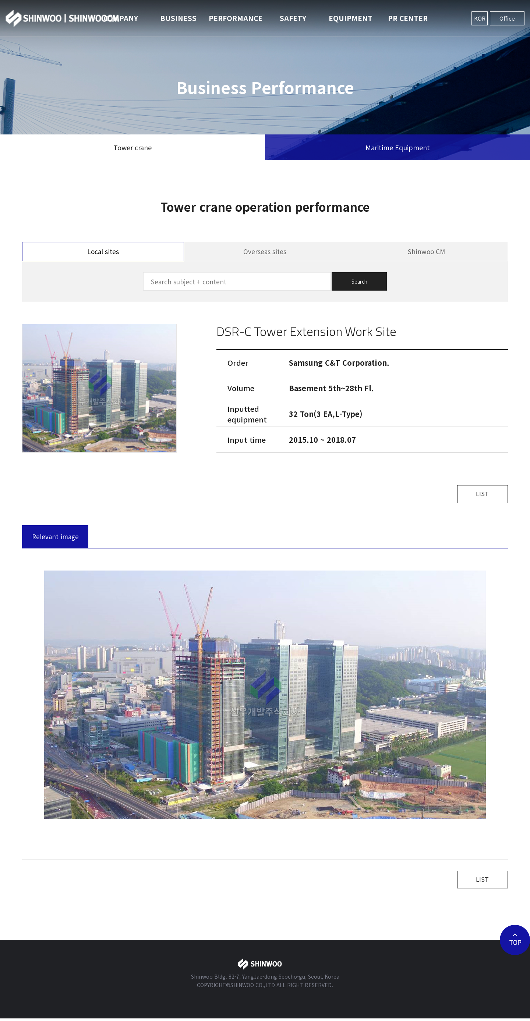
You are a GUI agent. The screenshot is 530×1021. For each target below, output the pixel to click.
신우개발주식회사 (63, 18)
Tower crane (132, 147)
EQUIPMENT (350, 18)
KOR (479, 18)
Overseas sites (264, 251)
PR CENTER (408, 18)
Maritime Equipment (397, 147)
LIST (480, 494)
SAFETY (293, 18)
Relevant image (55, 537)
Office (507, 18)
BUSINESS (178, 18)
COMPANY (120, 18)
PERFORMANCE (235, 18)
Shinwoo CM (426, 251)
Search (359, 281)
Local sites (103, 251)
